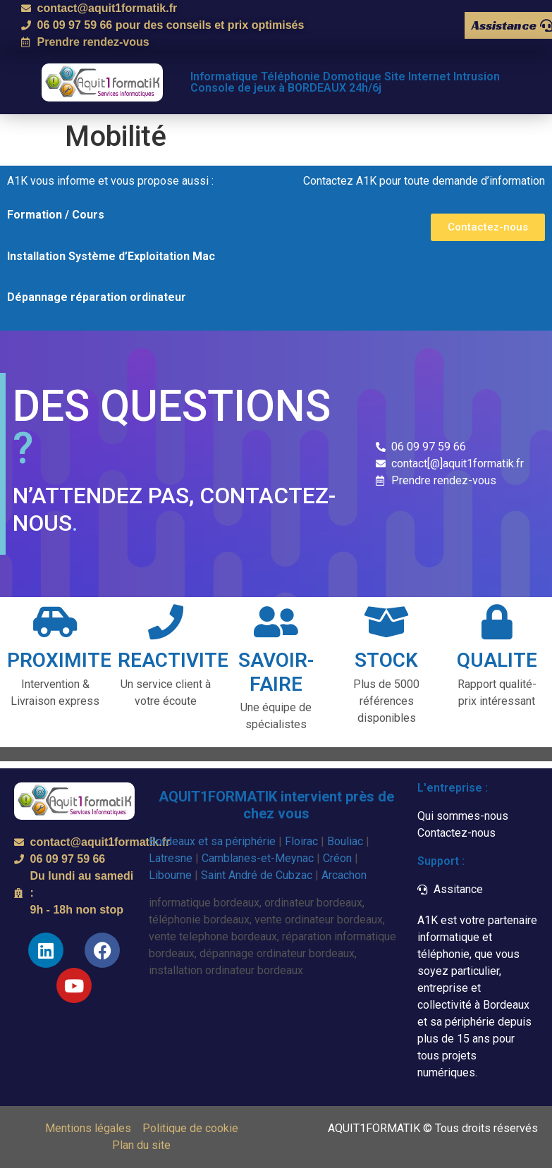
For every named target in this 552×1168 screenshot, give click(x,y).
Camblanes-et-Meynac (258, 858)
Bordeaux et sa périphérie (212, 841)
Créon (337, 858)
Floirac (301, 841)
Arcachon (344, 875)
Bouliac (345, 841)
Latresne (170, 858)
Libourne (170, 875)
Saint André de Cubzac (256, 875)
